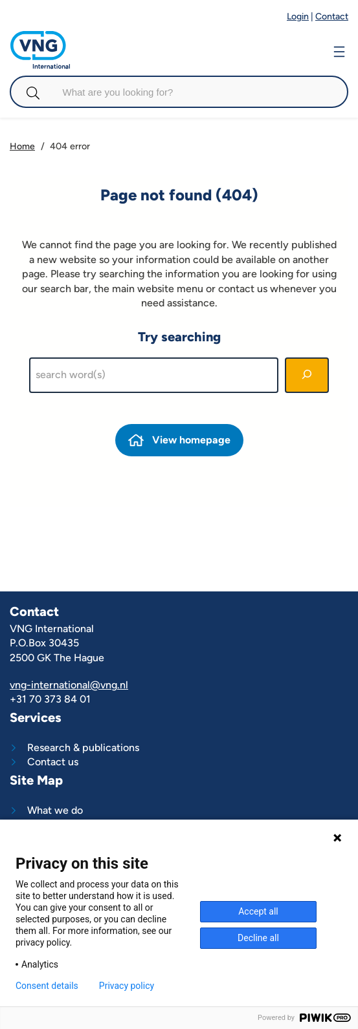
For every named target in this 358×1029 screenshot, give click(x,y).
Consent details (47, 986)
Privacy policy (126, 986)
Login (298, 16)
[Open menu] (339, 50)
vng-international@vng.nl (69, 685)
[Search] (307, 375)
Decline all (258, 938)
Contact (331, 16)
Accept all (258, 911)
